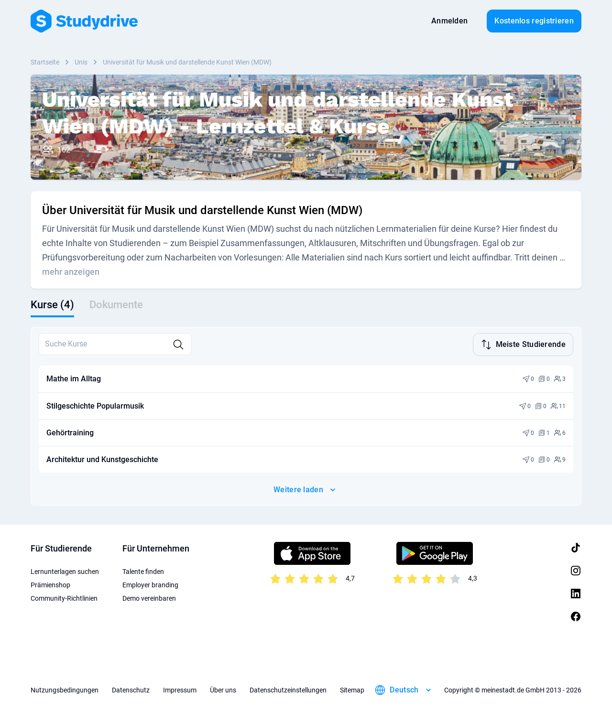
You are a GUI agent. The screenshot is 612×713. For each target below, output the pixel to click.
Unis (81, 62)
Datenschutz (131, 689)
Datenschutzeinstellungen (288, 689)
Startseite (45, 62)
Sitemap (352, 689)
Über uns (223, 689)
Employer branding (150, 584)
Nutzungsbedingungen (64, 689)
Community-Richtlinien (64, 597)
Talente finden (143, 570)
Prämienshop (50, 584)
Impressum (180, 689)
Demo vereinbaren (149, 597)
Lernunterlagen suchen (65, 570)
